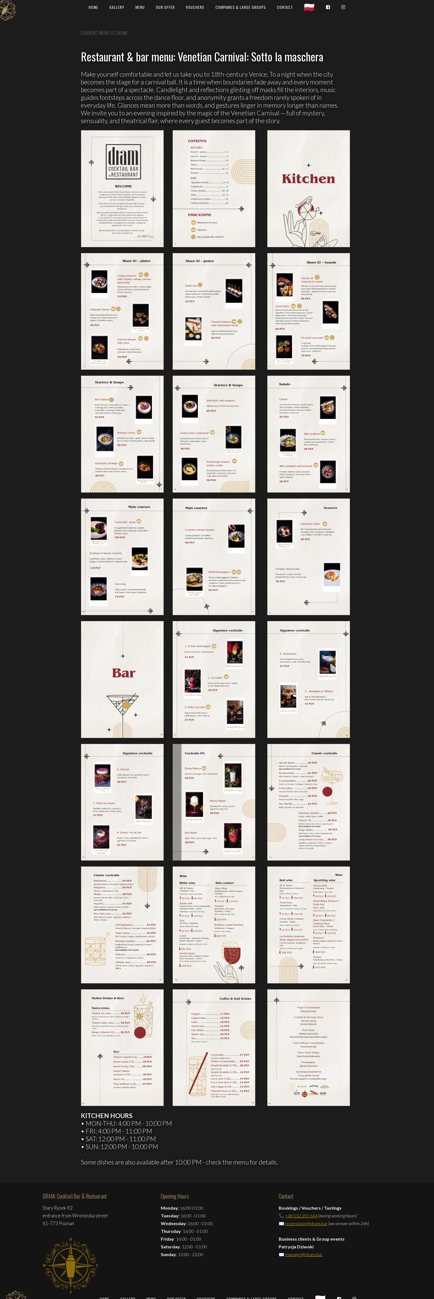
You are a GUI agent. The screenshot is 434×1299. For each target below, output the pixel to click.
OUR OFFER (165, 7)
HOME (93, 7)
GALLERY (116, 7)
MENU (140, 7)
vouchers (195, 7)
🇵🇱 (309, 7)
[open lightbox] (122, 188)
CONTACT (285, 7)
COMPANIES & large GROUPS (240, 7)
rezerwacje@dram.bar (306, 1223)
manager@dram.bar (303, 1254)
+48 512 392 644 (301, 1215)
